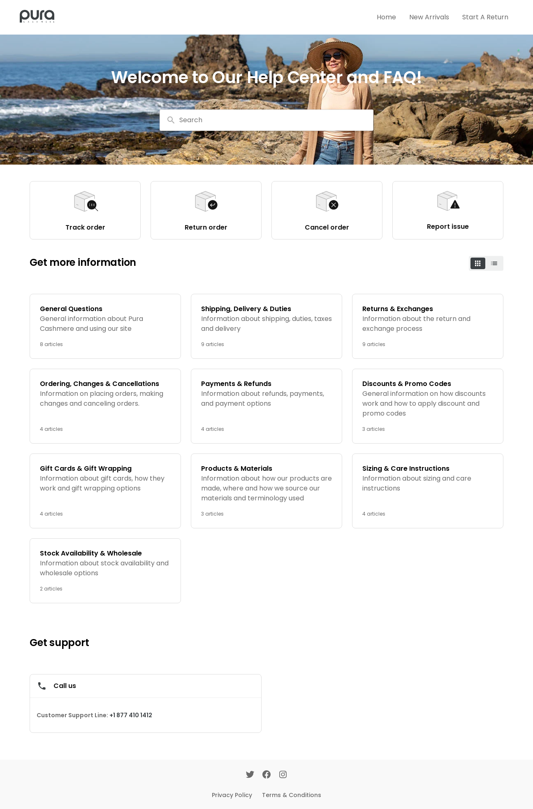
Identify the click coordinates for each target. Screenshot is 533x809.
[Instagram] (283, 775)
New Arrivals (429, 17)
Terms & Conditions (291, 795)
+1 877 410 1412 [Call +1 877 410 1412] (130, 715)
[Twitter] (250, 775)
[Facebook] (266, 775)
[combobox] (266, 120)
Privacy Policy (232, 795)
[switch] (486, 263)
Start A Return (485, 17)
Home (386, 17)
